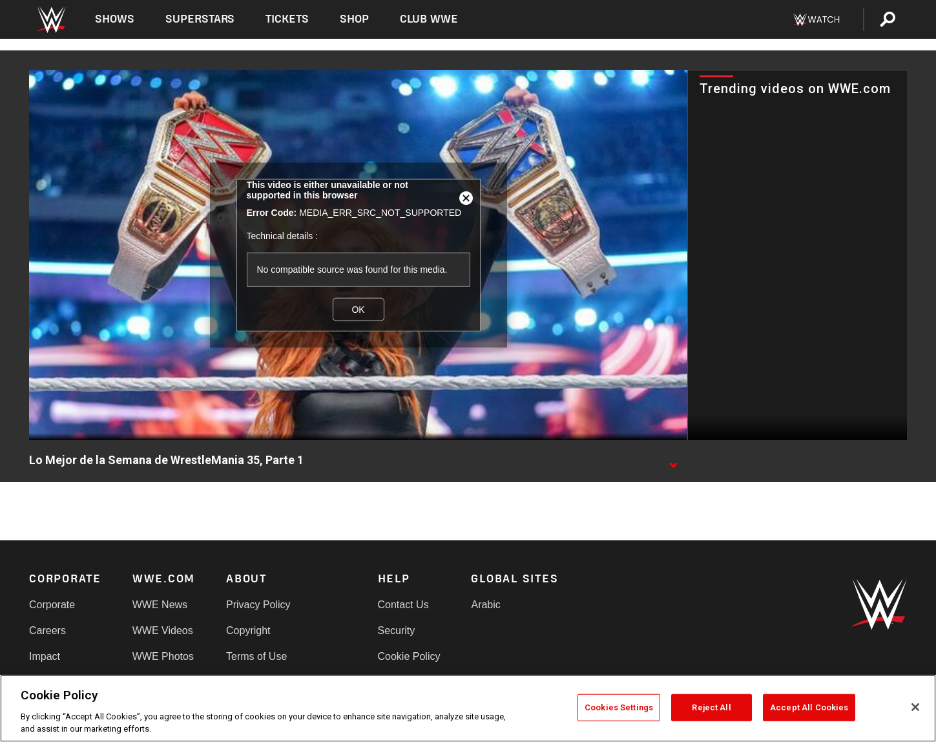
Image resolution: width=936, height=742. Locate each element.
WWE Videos (162, 630)
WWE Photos (163, 656)
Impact (44, 656)
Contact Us (403, 604)
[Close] (915, 707)
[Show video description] (673, 461)
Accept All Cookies (809, 707)
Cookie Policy (409, 656)
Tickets (287, 19)
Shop (354, 19)
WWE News (159, 604)
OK (357, 309)
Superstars (200, 19)
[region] (468, 708)
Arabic (485, 604)
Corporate (52, 604)
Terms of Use (256, 656)
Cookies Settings (619, 707)
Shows (114, 19)
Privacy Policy (258, 604)
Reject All (711, 707)
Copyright (248, 630)
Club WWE (429, 19)
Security (396, 630)
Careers (47, 630)
